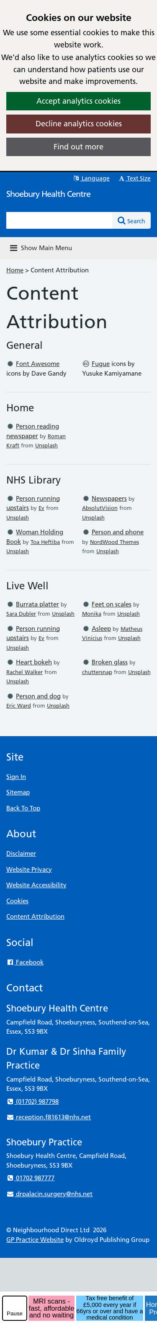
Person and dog (38, 696)
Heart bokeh (34, 662)
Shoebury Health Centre (48, 194)
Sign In (16, 777)
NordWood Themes (114, 541)
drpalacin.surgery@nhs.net (49, 1194)
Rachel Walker (24, 672)
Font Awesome (37, 364)
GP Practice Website (35, 1240)
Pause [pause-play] (15, 1313)
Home (14, 270)
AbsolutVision (100, 507)
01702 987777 (30, 1178)
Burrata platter (37, 604)
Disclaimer (21, 853)
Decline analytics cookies (79, 123)
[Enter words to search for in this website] (59, 220)
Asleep (101, 628)
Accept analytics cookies (78, 101)
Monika (91, 613)
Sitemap (18, 792)
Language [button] (91, 178)
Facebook (25, 962)
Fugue (101, 364)
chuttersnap (97, 672)
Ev (41, 507)
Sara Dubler (21, 613)
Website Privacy (29, 869)
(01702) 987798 (32, 1101)
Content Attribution (35, 916)
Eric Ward (18, 705)
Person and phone (118, 532)
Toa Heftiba (45, 541)
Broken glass (110, 662)
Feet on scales (111, 604)
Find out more (78, 147)
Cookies (17, 901)
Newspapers (109, 498)
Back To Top (23, 808)
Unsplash (46, 445)
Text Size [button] (134, 178)
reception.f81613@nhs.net (48, 1117)
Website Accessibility (36, 885)
